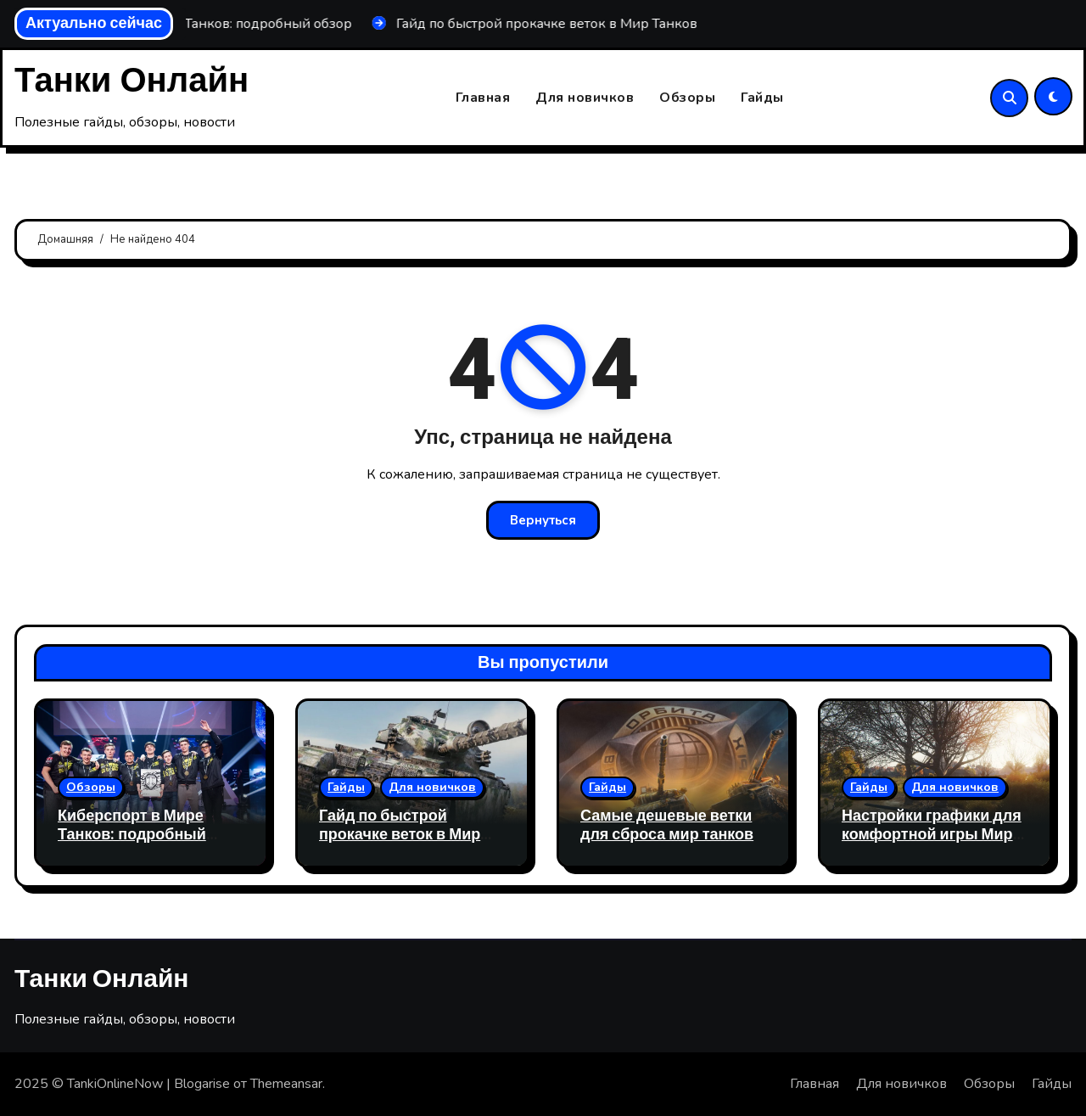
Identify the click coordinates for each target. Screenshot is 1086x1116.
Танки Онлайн (131, 81)
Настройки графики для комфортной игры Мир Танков (932, 834)
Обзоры (687, 97)
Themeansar (286, 1083)
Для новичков (584, 97)
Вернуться (543, 520)
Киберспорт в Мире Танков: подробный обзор (132, 834)
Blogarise (202, 1083)
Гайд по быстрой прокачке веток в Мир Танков (399, 834)
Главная (483, 97)
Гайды (762, 97)
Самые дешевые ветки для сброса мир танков (666, 825)
